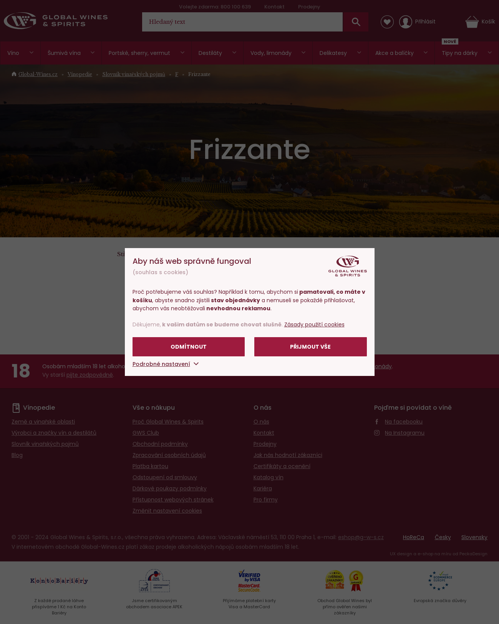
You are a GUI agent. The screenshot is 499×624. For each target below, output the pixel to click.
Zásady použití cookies (314, 324)
